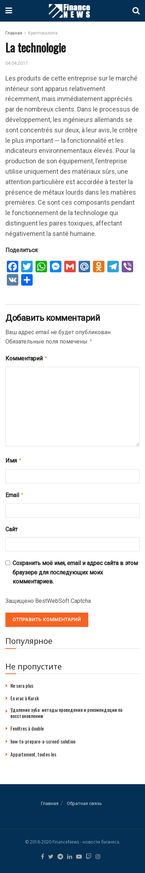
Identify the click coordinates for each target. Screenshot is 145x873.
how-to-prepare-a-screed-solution (42, 738)
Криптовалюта (42, 33)
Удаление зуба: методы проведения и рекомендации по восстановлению (66, 710)
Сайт (11, 526)
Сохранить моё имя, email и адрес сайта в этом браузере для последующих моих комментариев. (75, 569)
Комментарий (26, 358)
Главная (13, 33)
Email (14, 493)
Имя (13, 459)
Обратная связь (84, 800)
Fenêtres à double (27, 725)
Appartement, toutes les (33, 751)
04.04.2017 (16, 63)
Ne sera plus (21, 682)
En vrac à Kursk (24, 695)
